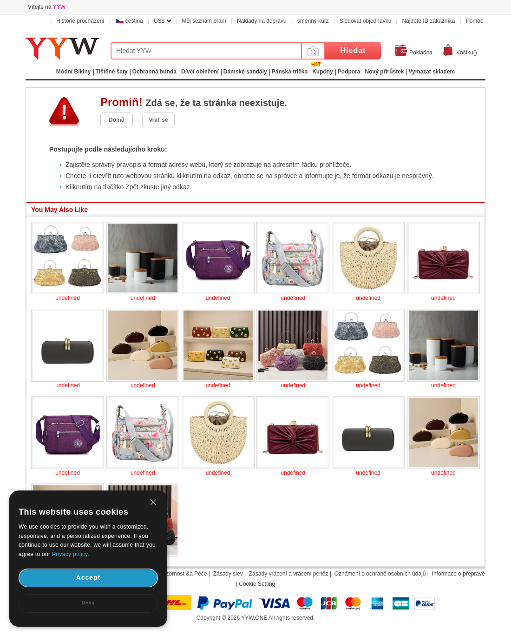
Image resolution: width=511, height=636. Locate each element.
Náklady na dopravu (262, 21)
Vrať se (158, 120)
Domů (116, 120)
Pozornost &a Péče (183, 573)
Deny (88, 602)
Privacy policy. (70, 554)
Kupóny (322, 71)
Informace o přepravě (458, 573)
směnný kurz (313, 21)
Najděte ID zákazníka (428, 21)
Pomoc (474, 21)
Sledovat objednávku (365, 21)
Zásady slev (228, 573)
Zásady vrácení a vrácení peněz (288, 573)
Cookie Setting (257, 584)
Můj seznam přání (204, 21)
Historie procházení (80, 21)
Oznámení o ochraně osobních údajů (380, 573)
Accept (88, 577)
